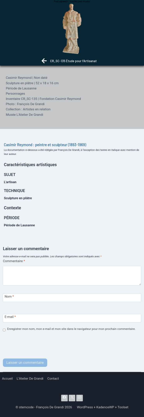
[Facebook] (64, 398)
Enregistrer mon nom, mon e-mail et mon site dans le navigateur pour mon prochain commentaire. (71, 329)
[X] (72, 398)
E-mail (10, 317)
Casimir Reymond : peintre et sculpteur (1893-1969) (45, 144)
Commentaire (14, 261)
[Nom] (72, 298)
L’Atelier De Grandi (30, 378)
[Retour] (44, 62)
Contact (53, 378)
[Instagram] (79, 398)
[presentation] (32, 345)
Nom (9, 296)
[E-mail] (72, 318)
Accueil (7, 378)
